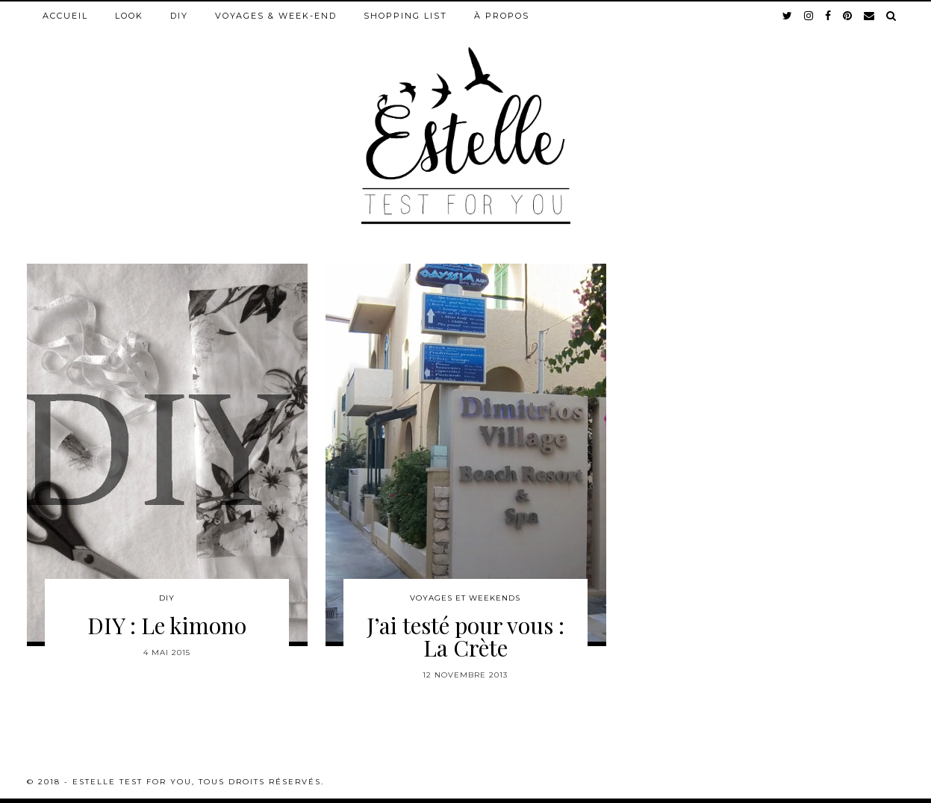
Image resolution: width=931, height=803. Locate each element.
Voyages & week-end (276, 15)
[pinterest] (848, 15)
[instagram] (809, 15)
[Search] (891, 15)
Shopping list (405, 15)
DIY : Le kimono (166, 625)
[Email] (870, 15)
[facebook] (828, 15)
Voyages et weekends (465, 598)
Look (129, 15)
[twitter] (788, 15)
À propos (501, 15)
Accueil (65, 15)
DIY (179, 15)
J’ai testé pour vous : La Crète (465, 636)
